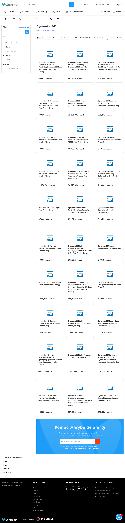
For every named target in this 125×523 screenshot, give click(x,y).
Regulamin (36, 496)
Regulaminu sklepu (78, 448)
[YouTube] (79, 488)
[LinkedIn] (72, 488)
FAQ (34, 508)
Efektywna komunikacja (102, 491)
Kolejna (119, 38)
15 (113, 38)
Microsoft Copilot (76, 12)
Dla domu (25, 12)
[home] (9, 4)
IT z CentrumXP (38, 510)
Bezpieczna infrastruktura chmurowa (107, 493)
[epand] (14, 11)
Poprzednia (97, 38)
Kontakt (84, 4)
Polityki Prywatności (93, 448)
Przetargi (36, 505)
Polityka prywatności (39, 499)
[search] (71, 4)
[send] (97, 441)
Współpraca (36, 502)
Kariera (35, 493)
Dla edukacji (42, 12)
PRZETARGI (106, 12)
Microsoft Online (40, 19)
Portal (117, 12)
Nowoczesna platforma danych (105, 488)
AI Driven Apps (100, 496)
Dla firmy (10, 12)
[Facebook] (66, 488)
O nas (35, 488)
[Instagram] (85, 488)
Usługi (58, 12)
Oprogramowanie (25, 19)
